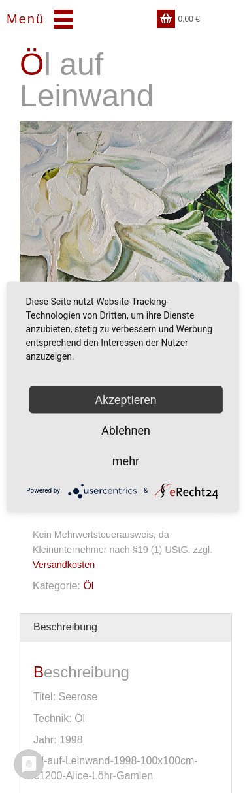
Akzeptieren (126, 399)
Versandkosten (64, 564)
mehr (125, 460)
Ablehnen (125, 430)
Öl (88, 585)
